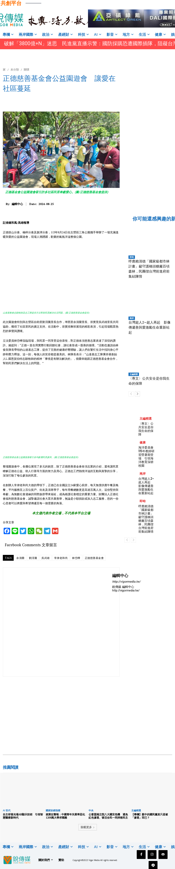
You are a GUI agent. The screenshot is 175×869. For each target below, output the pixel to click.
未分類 (14, 69)
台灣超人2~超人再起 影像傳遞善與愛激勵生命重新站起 (149, 327)
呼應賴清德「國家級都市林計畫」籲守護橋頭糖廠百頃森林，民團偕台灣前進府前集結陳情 (145, 519)
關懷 (26, 69)
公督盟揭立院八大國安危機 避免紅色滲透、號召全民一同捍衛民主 (108, 816)
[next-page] (137, 394)
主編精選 (134, 374)
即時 (132, 257)
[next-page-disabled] (133, 540)
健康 (143, 442)
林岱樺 (76, 558)
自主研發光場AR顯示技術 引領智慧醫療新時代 (23, 816)
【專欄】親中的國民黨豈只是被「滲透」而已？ (149, 816)
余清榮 (20, 558)
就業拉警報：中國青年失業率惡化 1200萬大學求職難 (65, 816)
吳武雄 (45, 558)
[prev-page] (131, 394)
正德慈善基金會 (94, 558)
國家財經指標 (53, 810)
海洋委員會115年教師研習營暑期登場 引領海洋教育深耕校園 (146, 456)
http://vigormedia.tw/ (126, 581)
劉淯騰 (33, 558)
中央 (91, 810)
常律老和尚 (61, 558)
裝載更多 (88, 827)
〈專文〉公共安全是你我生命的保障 (145, 429)
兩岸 (132, 318)
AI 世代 (6, 810)
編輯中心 (17, 204)
